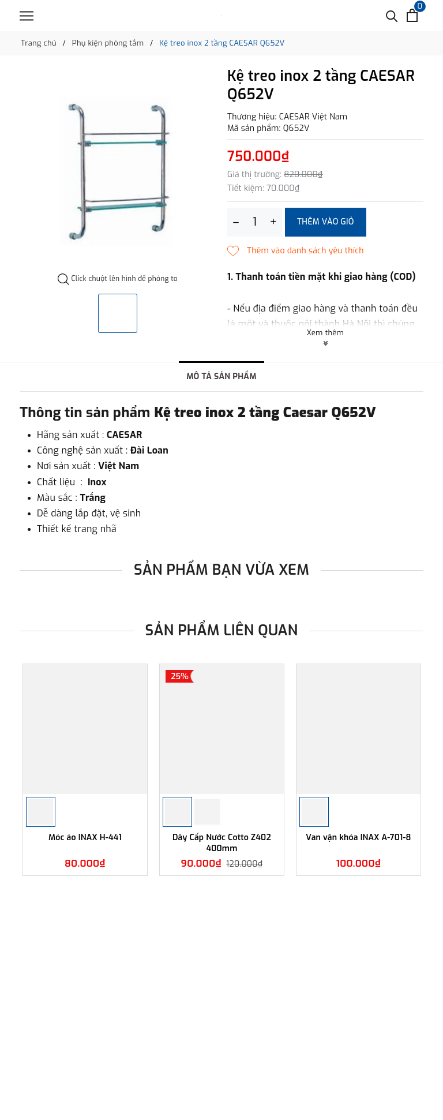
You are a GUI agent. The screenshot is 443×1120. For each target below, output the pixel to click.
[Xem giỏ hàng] (412, 15)
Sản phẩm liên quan (221, 630)
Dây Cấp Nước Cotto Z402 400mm (221, 843)
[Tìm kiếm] (392, 15)
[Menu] (26, 16)
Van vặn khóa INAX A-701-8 (358, 838)
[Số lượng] (255, 222)
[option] (118, 171)
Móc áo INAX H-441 (85, 838)
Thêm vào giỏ (325, 221)
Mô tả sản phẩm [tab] (221, 376)
